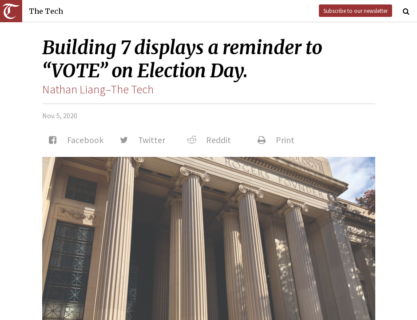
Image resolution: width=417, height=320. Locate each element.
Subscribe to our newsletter (355, 10)
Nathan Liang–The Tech (98, 89)
